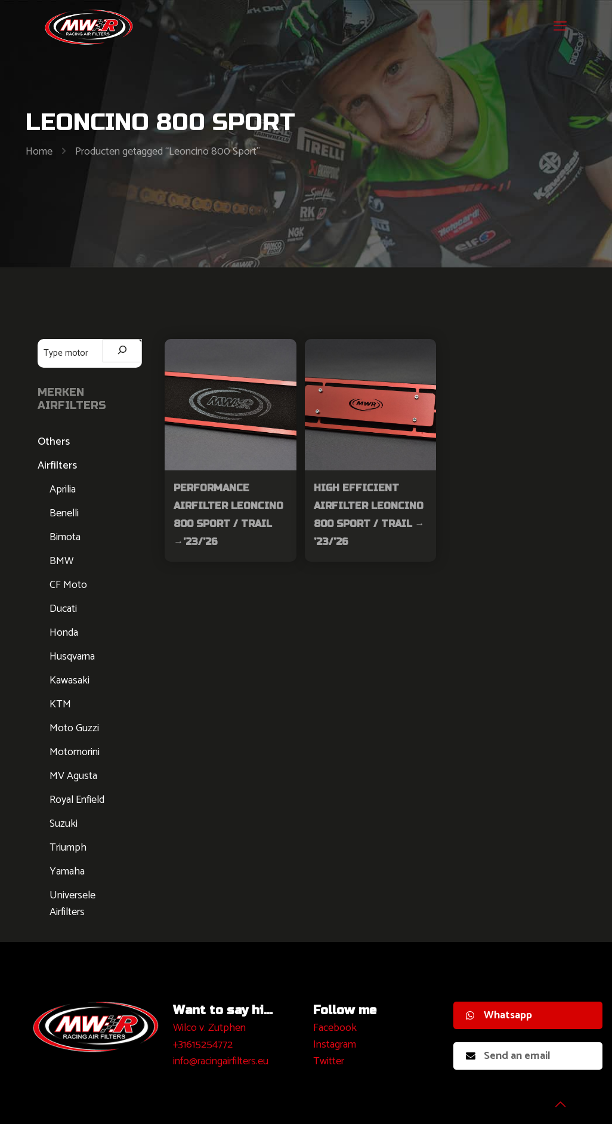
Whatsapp (499, 1015)
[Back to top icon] (554, 1099)
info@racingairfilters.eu (220, 1061)
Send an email (508, 1056)
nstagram (336, 1045)
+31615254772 (203, 1045)
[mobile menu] (560, 27)
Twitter (328, 1061)
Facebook (335, 1028)
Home (39, 152)
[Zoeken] (122, 350)
